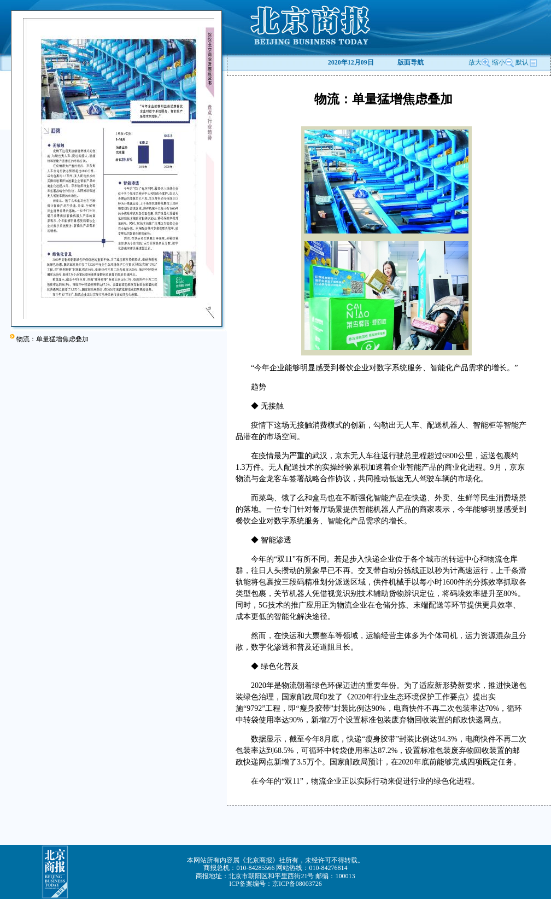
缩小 (498, 62)
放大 (479, 62)
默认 (526, 62)
